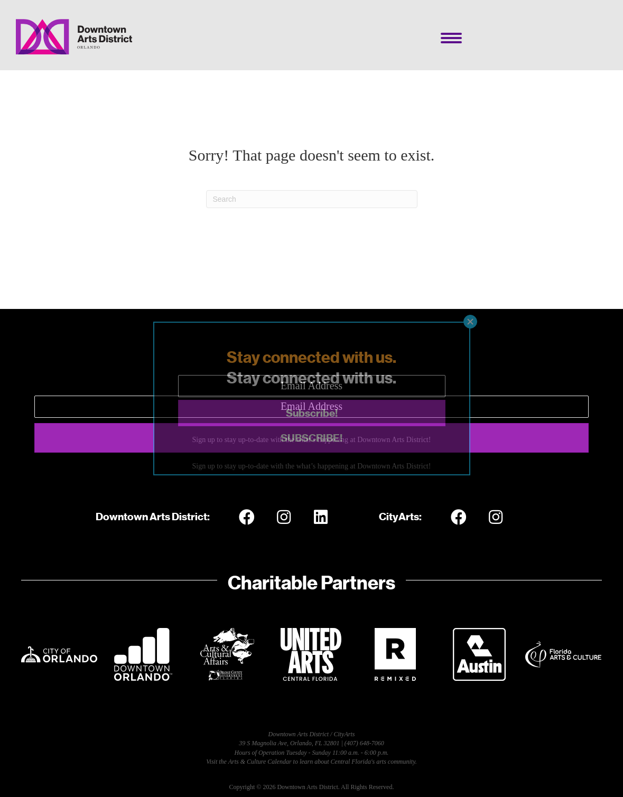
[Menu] (451, 38)
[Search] (311, 199)
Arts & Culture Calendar (260, 761)
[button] (311, 438)
